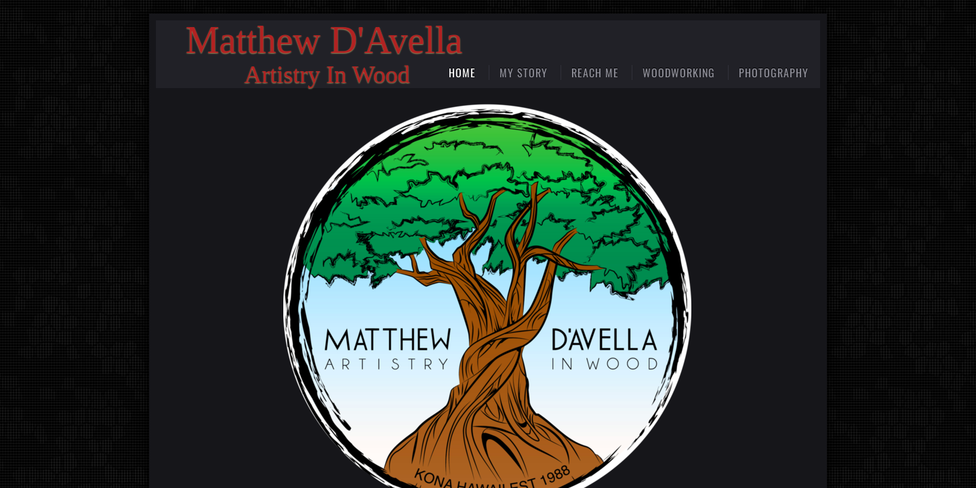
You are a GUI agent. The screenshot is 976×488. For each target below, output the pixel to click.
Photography (774, 72)
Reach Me (595, 72)
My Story (524, 72)
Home (462, 72)
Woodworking (679, 72)
